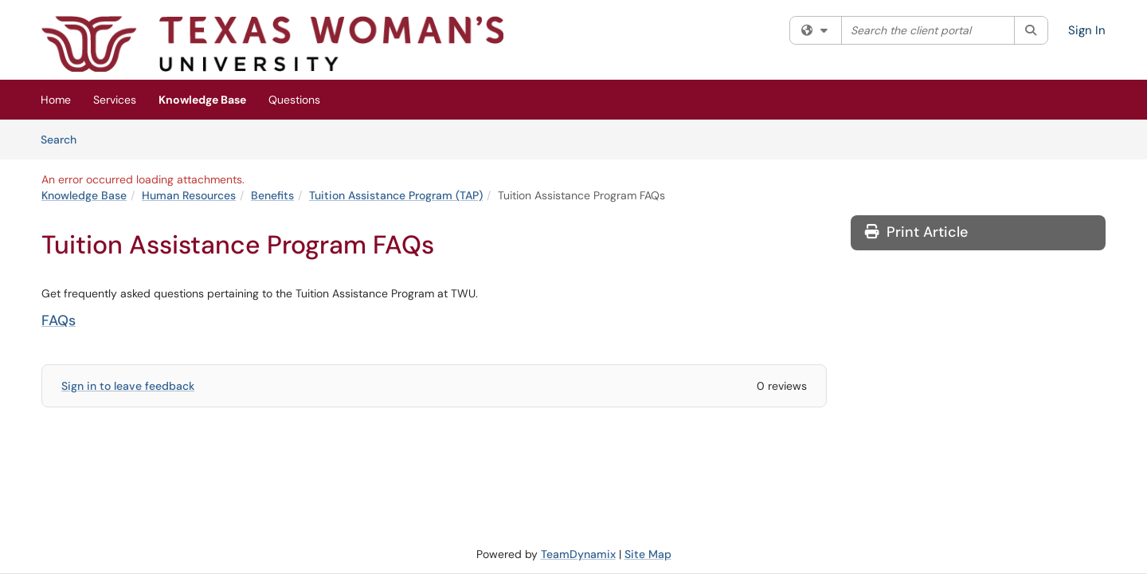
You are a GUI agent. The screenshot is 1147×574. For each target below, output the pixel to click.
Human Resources (189, 195)
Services (114, 99)
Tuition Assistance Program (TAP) (396, 195)
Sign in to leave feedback (127, 386)
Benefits (272, 195)
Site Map (647, 554)
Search (64, 139)
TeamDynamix (578, 554)
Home (56, 99)
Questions (294, 99)
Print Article (916, 232)
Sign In (1087, 30)
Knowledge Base (202, 99)
